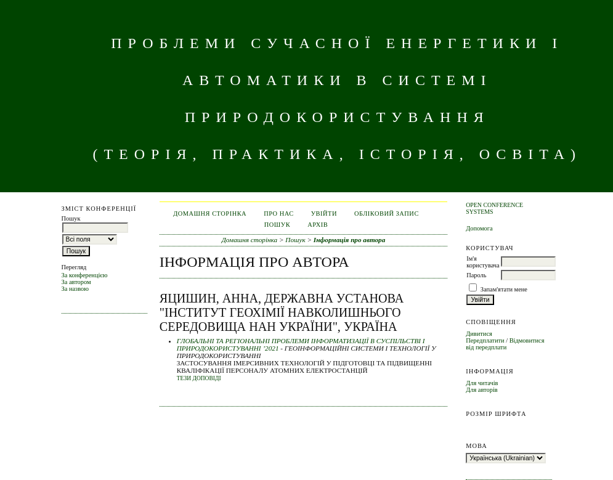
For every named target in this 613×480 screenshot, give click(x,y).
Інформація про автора (350, 239)
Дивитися (479, 333)
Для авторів (482, 389)
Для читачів (482, 383)
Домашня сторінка (209, 213)
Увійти (324, 213)
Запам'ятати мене (504, 289)
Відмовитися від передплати (505, 344)
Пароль (476, 275)
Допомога (479, 228)
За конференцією (85, 275)
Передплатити (485, 340)
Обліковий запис (386, 213)
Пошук (277, 224)
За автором (76, 282)
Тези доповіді (199, 378)
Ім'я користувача (482, 262)
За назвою (75, 288)
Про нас (279, 213)
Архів (317, 224)
